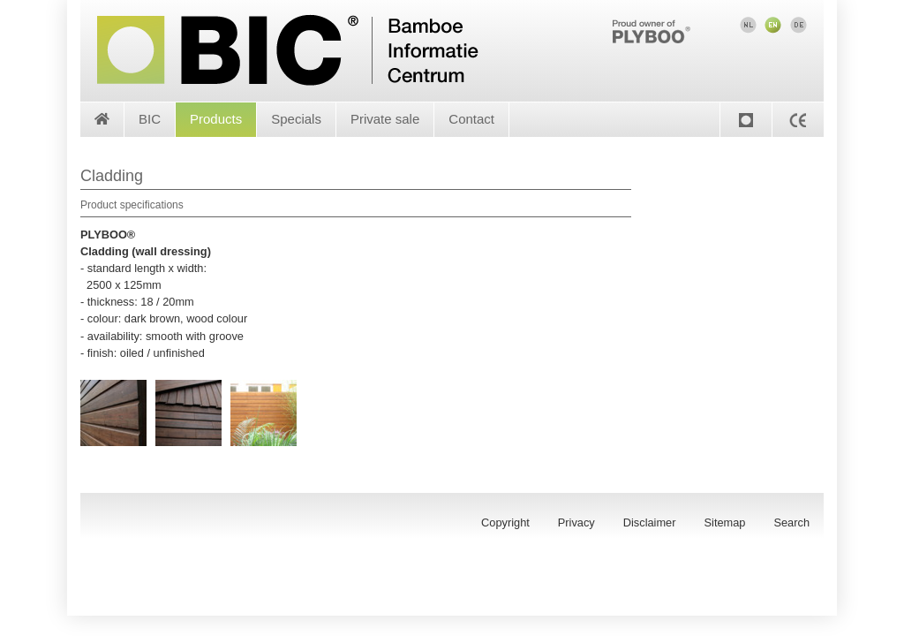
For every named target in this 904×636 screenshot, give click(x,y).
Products (216, 118)
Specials (296, 118)
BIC (150, 118)
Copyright (505, 522)
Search (791, 522)
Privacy (576, 522)
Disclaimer (649, 522)
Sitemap (725, 522)
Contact (471, 118)
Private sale (384, 118)
